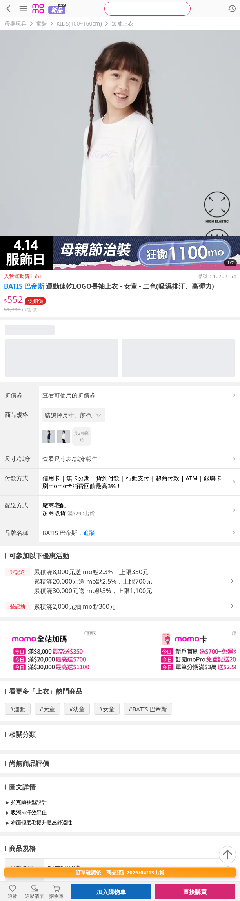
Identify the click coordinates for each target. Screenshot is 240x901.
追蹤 (89, 533)
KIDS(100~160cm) (79, 23)
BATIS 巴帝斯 (24, 286)
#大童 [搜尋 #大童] (47, 709)
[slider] (120, 649)
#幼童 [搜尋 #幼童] (77, 709)
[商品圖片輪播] (120, 150)
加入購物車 (111, 892)
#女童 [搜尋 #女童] (107, 709)
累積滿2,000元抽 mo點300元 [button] (75, 606)
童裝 (41, 23)
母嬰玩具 (16, 23)
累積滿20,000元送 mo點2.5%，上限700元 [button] (93, 581)
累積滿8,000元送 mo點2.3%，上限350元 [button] (91, 572)
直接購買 (195, 892)
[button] (139, 532)
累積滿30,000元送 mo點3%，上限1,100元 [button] (93, 590)
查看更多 (120, 840)
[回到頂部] (227, 854)
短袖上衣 (122, 23)
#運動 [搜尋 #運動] (17, 709)
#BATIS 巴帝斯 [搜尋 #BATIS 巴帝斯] (148, 709)
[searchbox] (147, 9)
